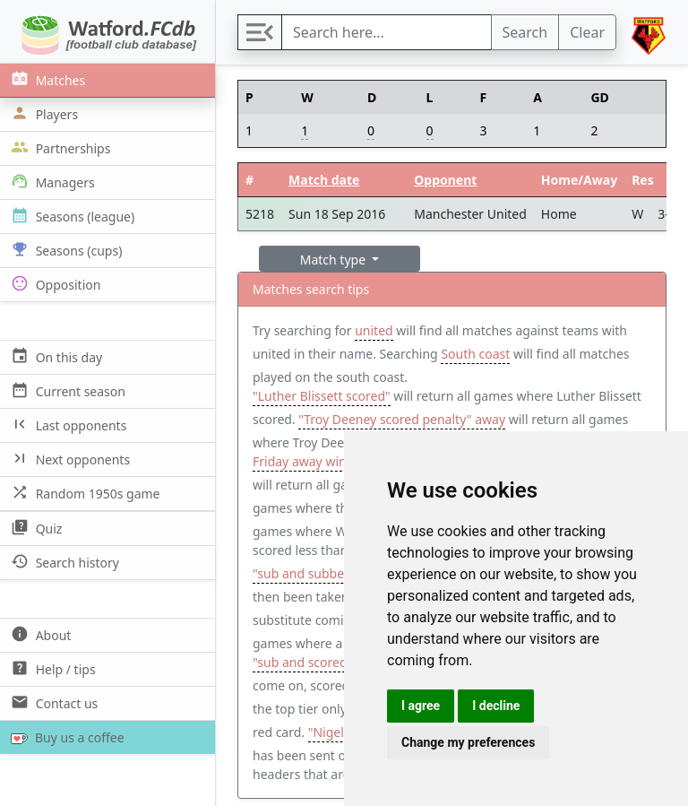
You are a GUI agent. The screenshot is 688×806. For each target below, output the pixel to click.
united (373, 330)
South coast (475, 353)
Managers (51, 181)
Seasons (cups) (64, 249)
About (39, 634)
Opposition (53, 283)
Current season (66, 390)
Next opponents (68, 458)
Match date (323, 179)
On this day (54, 356)
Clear (587, 32)
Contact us (52, 702)
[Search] (386, 32)
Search (525, 32)
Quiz (34, 527)
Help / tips (51, 668)
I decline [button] (496, 705)
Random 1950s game (83, 492)
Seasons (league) (70, 215)
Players (42, 113)
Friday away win (300, 461)
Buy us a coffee (64, 737)
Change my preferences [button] (468, 742)
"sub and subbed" (305, 573)
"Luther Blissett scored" (322, 395)
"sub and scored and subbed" (339, 662)
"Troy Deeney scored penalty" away (401, 419)
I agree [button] (420, 705)
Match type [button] (334, 259)
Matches (46, 79)
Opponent (445, 179)
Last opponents (66, 424)
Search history (63, 561)
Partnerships (58, 147)
